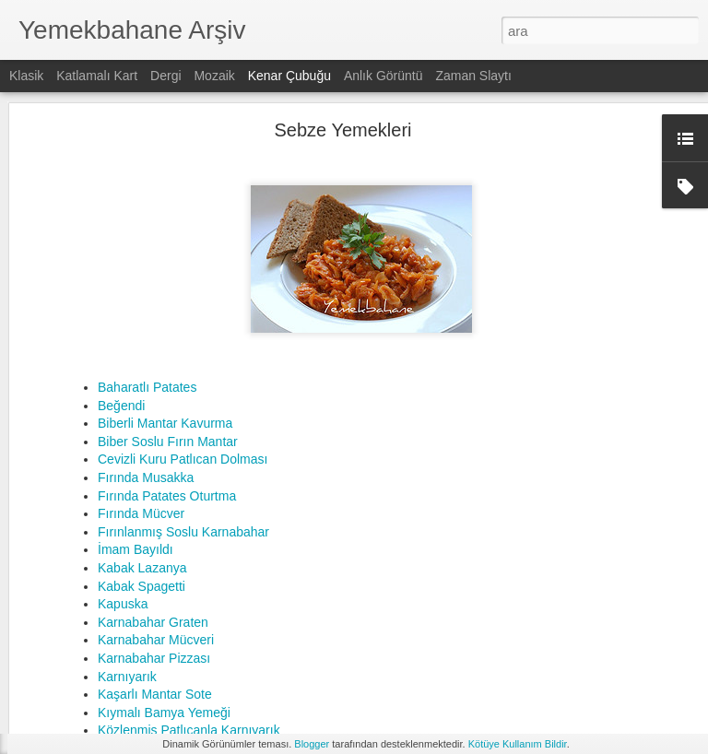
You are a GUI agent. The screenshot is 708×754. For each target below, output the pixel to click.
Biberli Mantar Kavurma (167, 244)
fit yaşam (472, 666)
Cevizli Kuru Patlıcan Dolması (182, 280)
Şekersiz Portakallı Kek (295, 596)
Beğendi (121, 225)
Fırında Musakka (146, 297)
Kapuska (123, 425)
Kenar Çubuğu (289, 75)
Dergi (165, 75)
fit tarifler (414, 666)
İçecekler (67, 610)
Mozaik (214, 75)
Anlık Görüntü (383, 75)
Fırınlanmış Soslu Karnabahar (183, 352)
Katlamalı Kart (96, 75)
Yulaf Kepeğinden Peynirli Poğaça (326, 614)
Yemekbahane (444, 642)
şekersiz (614, 666)
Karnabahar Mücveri (156, 461)
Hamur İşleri (75, 651)
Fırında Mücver (141, 334)
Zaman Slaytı (473, 75)
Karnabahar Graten (153, 442)
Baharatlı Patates (147, 208)
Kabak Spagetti (141, 406)
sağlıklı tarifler (544, 666)
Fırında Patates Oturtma (167, 316)
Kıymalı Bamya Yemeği (164, 532)
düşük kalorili (345, 666)
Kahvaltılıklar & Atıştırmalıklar (117, 568)
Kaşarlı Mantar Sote (155, 515)
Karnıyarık (127, 496)
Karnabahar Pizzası (154, 478)
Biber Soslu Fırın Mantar (168, 261)
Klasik (26, 75)
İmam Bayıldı (135, 370)
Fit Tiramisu (262, 578)
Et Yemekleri (76, 693)
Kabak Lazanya (142, 388)
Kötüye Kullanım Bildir (517, 743)
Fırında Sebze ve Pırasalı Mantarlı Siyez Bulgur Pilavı (382, 559)
